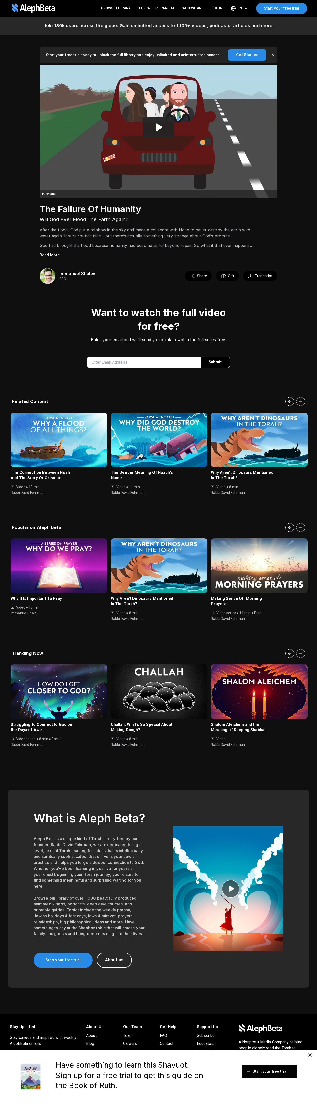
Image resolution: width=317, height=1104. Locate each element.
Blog (90, 1043)
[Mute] (253, 194)
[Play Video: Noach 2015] (158, 127)
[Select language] (239, 8)
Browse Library (115, 8)
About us (114, 959)
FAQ (163, 1035)
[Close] (310, 1055)
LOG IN (217, 8)
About (91, 1035)
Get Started (247, 54)
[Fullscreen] (272, 194)
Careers (130, 1043)
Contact (166, 1043)
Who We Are (193, 8)
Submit (215, 362)
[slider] (154, 194)
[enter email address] (146, 362)
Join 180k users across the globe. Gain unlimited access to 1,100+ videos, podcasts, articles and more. (158, 25)
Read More (50, 255)
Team (128, 1035)
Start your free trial (281, 8)
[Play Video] (45, 194)
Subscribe (206, 1035)
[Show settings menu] (262, 194)
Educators (205, 1043)
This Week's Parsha (156, 8)
